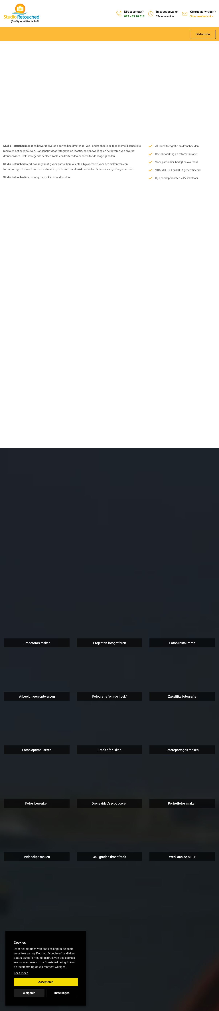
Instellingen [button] (62, 993)
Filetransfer (203, 34)
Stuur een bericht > (201, 16)
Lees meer (21, 973)
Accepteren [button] (45, 982)
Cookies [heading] (20, 942)
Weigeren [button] (29, 993)
